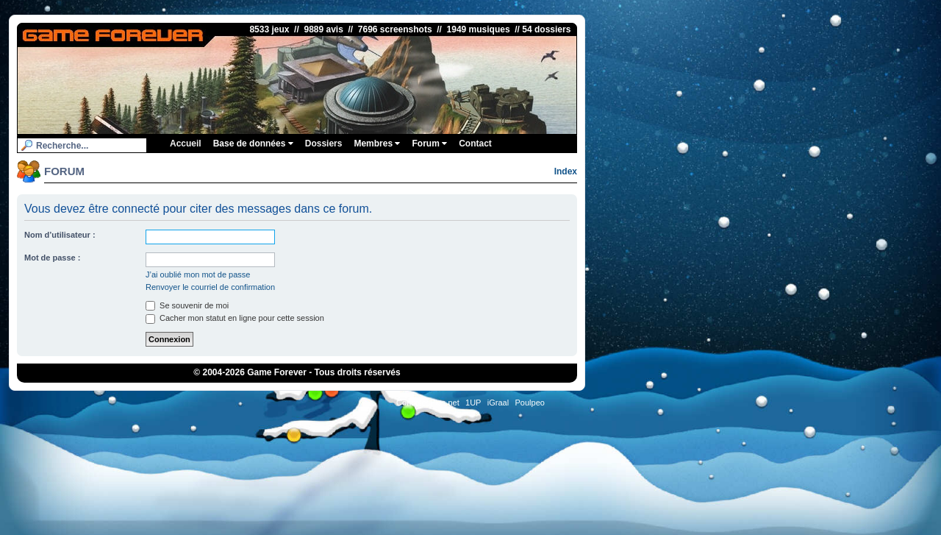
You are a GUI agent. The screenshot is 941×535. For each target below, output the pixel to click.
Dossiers (324, 143)
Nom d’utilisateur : (60, 234)
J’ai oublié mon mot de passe (198, 274)
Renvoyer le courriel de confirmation (210, 287)
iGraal (498, 402)
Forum (429, 143)
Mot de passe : (52, 257)
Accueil (185, 143)
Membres (377, 143)
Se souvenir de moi (187, 305)
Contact (475, 143)
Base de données (253, 143)
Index (565, 171)
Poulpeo (530, 402)
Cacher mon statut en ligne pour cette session (235, 317)
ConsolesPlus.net (427, 402)
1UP (473, 402)
